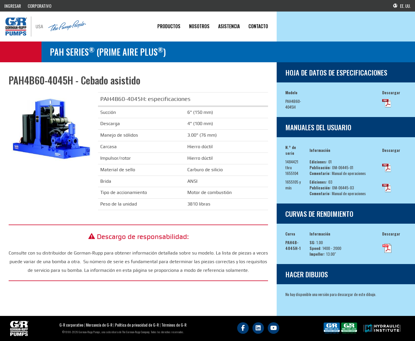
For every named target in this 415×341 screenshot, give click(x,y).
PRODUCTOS (168, 26)
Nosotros (199, 26)
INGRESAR (12, 6)
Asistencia (229, 26)
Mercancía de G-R (99, 325)
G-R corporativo (71, 325)
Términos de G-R (173, 325)
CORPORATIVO (39, 6)
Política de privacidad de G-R (137, 325)
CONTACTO (258, 26)
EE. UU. (402, 6)
